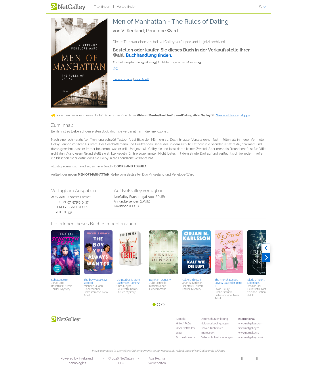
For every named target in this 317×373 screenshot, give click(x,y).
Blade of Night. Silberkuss (256, 281)
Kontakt (180, 318)
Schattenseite (59, 279)
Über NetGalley (185, 328)
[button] (65, 253)
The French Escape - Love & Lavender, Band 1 (228, 283)
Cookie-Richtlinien (212, 328)
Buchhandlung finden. (149, 55)
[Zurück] (266, 248)
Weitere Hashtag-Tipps (233, 115)
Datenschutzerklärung (214, 318)
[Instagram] (242, 359)
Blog (178, 332)
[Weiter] (266, 257)
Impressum (207, 332)
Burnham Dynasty (160, 279)
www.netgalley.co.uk (250, 337)
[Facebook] (257, 359)
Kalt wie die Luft (191, 279)
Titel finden (102, 6)
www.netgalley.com (250, 323)
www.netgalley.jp (248, 332)
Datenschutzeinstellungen (217, 337)
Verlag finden (126, 6)
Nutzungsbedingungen (215, 323)
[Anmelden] (262, 6)
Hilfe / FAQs (183, 323)
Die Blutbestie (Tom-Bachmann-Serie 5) (128, 281)
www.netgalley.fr (248, 328)
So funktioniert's (185, 337)
